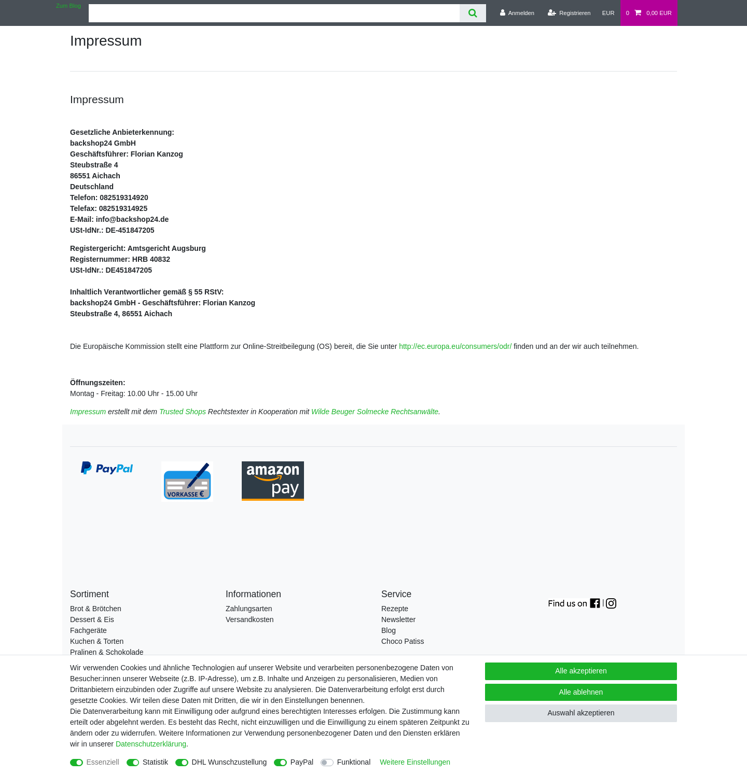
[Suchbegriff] (274, 13)
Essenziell (103, 762)
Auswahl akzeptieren (580, 713)
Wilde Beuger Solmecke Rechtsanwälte (374, 411)
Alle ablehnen (581, 692)
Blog (388, 630)
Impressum (88, 411)
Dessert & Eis (92, 619)
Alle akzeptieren (581, 671)
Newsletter (398, 619)
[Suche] (473, 13)
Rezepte (394, 608)
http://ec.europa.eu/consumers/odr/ (455, 346)
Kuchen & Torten (96, 641)
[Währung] (608, 13)
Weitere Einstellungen (415, 762)
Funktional (354, 762)
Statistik (155, 762)
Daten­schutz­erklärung (151, 744)
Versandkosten (250, 619)
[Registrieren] (569, 13)
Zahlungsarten (249, 608)
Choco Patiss (402, 641)
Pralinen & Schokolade (107, 652)
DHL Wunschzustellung (229, 762)
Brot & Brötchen (95, 608)
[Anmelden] (517, 13)
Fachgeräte (88, 630)
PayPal (301, 762)
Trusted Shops (182, 411)
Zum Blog (68, 6)
